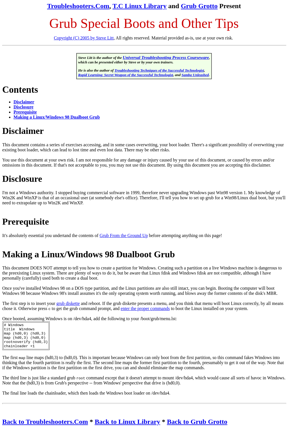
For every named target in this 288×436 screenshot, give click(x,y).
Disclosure (23, 107)
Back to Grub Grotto (197, 426)
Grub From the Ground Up (124, 235)
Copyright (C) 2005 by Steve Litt (84, 38)
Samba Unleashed (195, 75)
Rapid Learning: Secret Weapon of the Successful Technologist (125, 75)
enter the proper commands (145, 308)
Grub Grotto (199, 6)
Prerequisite (25, 112)
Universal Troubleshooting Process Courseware (166, 57)
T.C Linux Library (139, 6)
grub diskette (68, 303)
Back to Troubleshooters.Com (45, 426)
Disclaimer (24, 101)
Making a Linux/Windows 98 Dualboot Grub (57, 117)
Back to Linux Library (127, 426)
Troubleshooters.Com (78, 6)
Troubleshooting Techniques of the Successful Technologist (159, 70)
